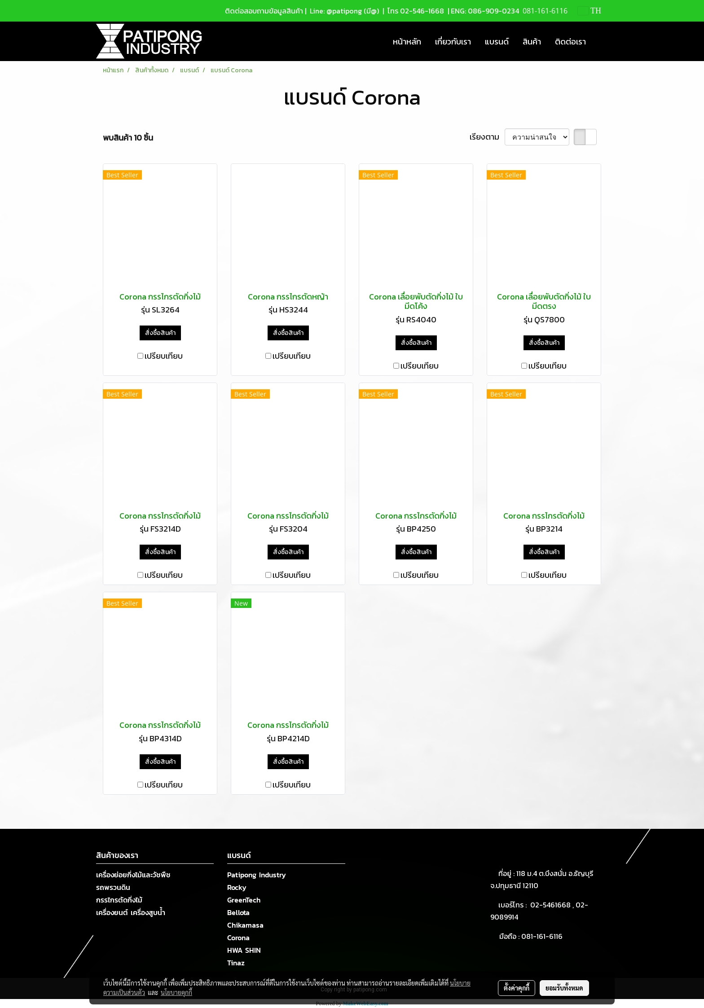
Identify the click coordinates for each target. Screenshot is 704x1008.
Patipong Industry (256, 874)
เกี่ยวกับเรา (453, 41)
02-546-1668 (422, 10)
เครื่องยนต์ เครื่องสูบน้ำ (130, 912)
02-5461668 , (553, 904)
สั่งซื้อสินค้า (160, 333)
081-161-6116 (543, 936)
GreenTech (243, 899)
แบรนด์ (497, 41)
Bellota (238, 912)
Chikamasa (245, 925)
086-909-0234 (493, 10)
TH (589, 10)
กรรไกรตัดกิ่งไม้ (119, 899)
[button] (600, 41)
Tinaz (236, 962)
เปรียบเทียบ (164, 356)
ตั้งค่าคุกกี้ (516, 988)
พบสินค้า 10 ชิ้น (128, 138)
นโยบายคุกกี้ (176, 992)
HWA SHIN (244, 950)
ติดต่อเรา (570, 41)
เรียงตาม (487, 137)
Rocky (236, 887)
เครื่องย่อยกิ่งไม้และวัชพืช (133, 874)
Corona (238, 937)
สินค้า (532, 41)
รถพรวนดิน (113, 887)
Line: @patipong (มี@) (343, 10)
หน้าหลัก (407, 41)
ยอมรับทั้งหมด (564, 988)
